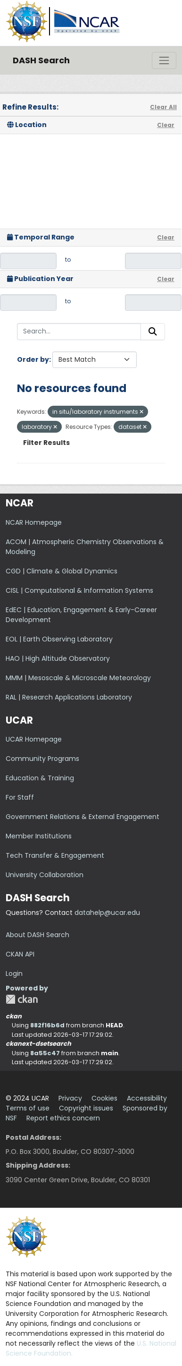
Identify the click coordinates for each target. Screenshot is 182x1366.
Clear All (163, 107)
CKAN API (20, 954)
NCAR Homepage (34, 522)
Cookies (104, 1098)
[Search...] (79, 331)
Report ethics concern (63, 1118)
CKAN (22, 999)
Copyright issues (86, 1108)
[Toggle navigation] (164, 60)
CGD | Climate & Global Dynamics (61, 571)
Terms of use (28, 1108)
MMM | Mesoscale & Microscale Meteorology (78, 678)
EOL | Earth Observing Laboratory (59, 639)
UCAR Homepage (34, 739)
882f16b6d (47, 1025)
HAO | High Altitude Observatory (58, 658)
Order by (33, 359)
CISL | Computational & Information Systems (79, 590)
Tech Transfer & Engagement (55, 855)
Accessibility (147, 1098)
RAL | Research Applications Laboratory (69, 697)
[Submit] (153, 331)
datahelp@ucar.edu (107, 912)
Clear (165, 125)
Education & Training (40, 778)
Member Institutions (39, 836)
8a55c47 (45, 1053)
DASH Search (41, 60)
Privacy (70, 1098)
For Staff (20, 797)
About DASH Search (37, 934)
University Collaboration (44, 874)
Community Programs (42, 758)
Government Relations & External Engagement (82, 816)
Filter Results (46, 442)
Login (14, 973)
